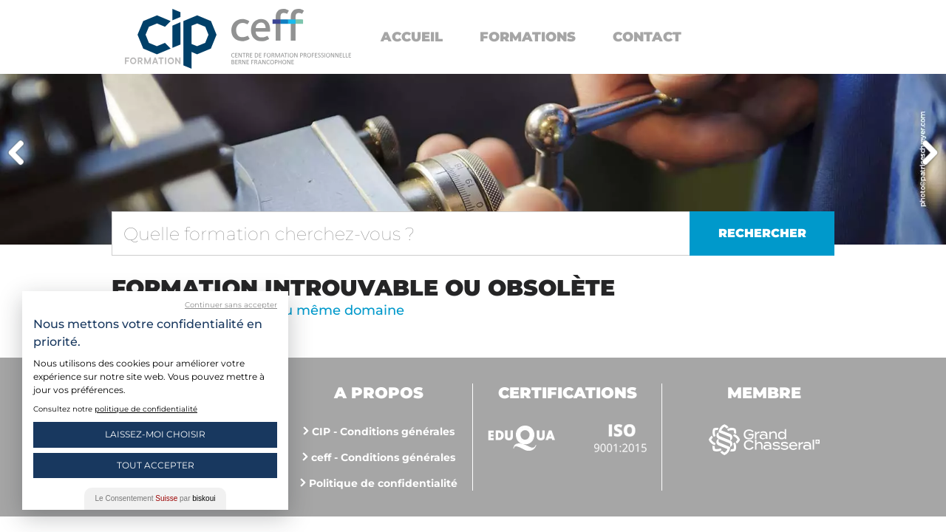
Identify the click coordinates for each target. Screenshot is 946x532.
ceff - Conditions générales (383, 457)
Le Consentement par (155, 498)
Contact (647, 37)
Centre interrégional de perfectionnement (171, 39)
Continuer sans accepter (231, 305)
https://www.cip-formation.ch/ (291, 36)
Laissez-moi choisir (155, 434)
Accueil (412, 37)
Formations (528, 37)
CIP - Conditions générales (383, 431)
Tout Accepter (155, 465)
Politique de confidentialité (383, 483)
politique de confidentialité (146, 409)
